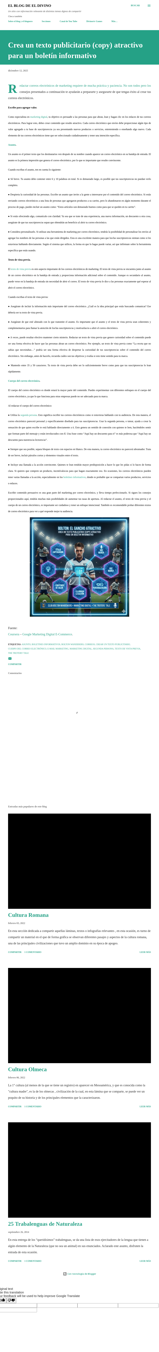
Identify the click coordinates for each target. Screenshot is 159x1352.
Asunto (12, 145)
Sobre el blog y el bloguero (20, 21)
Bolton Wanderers (72, 644)
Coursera (13, 635)
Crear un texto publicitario (113, 644)
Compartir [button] (14, 664)
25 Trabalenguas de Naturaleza (45, 1224)
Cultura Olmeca (27, 1069)
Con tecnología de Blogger (79, 1273)
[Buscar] (135, 5)
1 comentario (32, 952)
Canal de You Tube (68, 21)
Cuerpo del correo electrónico (24, 381)
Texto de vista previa (127, 649)
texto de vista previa (21, 270)
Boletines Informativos (46, 644)
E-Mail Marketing (57, 649)
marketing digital (38, 117)
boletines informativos (74, 478)
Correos (90, 644)
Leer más (145, 952)
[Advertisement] (79, 778)
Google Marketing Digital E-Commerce (47, 635)
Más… (114, 21)
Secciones (46, 21)
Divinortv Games (94, 21)
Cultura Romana (28, 915)
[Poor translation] (11, 1300)
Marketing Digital (81, 649)
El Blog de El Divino (29, 6)
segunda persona (28, 416)
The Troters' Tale (18, 653)
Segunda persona (103, 649)
